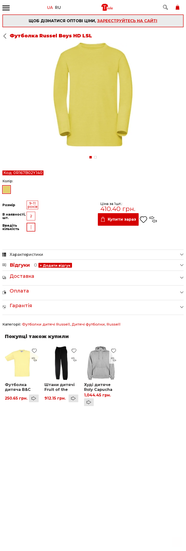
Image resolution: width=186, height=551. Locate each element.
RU (58, 7)
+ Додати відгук (55, 265)
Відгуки (23, 265)
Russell (114, 324)
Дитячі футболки (88, 324)
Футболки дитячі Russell (46, 324)
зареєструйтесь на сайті (127, 21)
